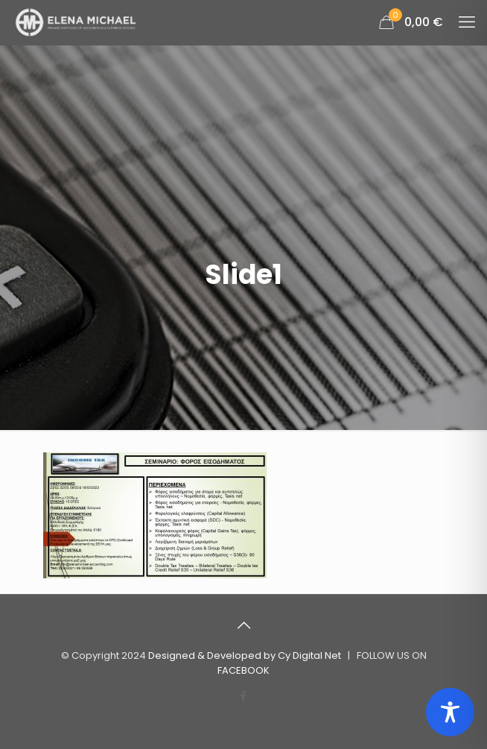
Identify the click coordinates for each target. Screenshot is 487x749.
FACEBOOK (243, 670)
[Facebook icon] (243, 696)
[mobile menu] (467, 22)
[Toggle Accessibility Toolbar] (450, 712)
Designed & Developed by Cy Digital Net (245, 655)
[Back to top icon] (243, 625)
